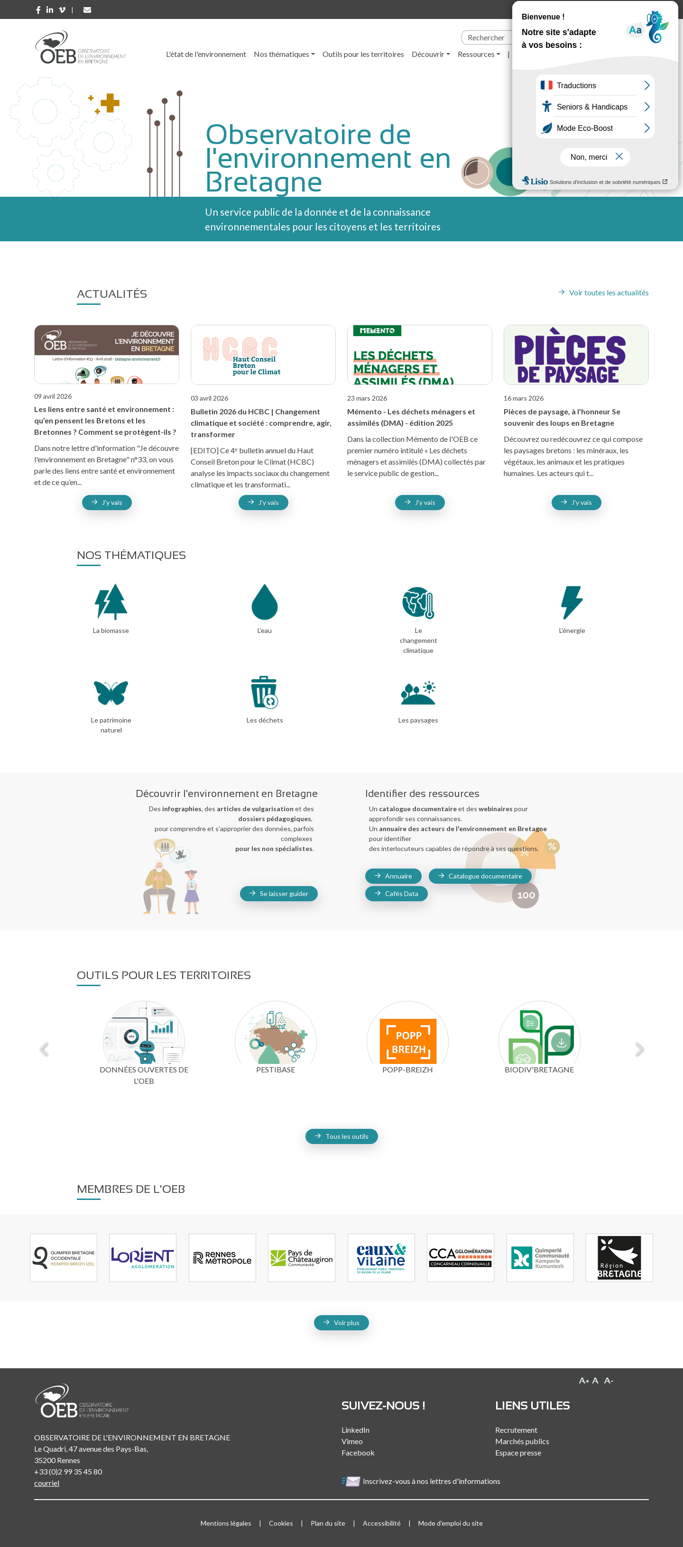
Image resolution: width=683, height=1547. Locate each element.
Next (638, 1049)
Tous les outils (347, 1136)
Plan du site (328, 1523)
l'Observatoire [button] (541, 53)
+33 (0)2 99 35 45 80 (68, 1471)
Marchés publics (522, 1441)
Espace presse (518, 1452)
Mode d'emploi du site (450, 1523)
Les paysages (418, 720)
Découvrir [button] (428, 53)
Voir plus (347, 1322)
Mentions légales (226, 1523)
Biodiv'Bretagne (539, 1069)
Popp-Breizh (407, 1069)
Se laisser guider (284, 893)
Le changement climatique (418, 640)
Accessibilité (382, 1523)
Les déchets (265, 720)
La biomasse (111, 630)
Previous (44, 1049)
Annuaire (398, 876)
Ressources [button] (476, 53)
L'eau (265, 630)
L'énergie (572, 630)
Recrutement (516, 1429)
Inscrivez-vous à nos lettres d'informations (422, 1480)
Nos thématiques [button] (281, 53)
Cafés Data (401, 893)
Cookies (281, 1523)
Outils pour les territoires (363, 53)
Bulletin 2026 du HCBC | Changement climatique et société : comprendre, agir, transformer (261, 423)
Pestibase (275, 1069)
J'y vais (268, 502)
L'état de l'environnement (206, 53)
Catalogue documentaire (485, 876)
